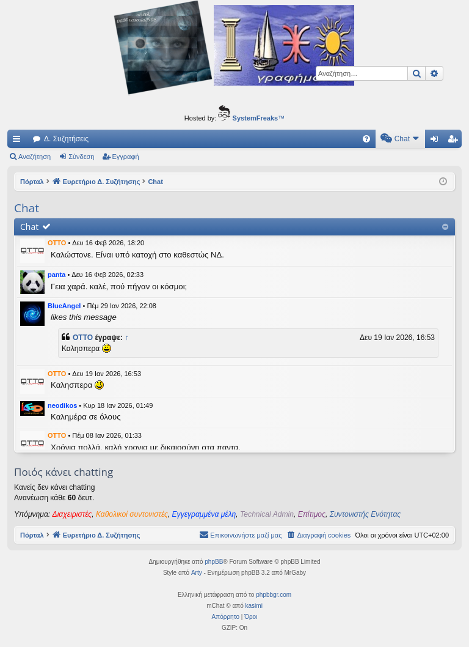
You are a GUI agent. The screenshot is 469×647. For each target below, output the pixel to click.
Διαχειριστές (72, 514)
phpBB (214, 561)
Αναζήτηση (34, 156)
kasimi (254, 605)
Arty (196, 572)
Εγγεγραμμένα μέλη (204, 514)
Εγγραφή (125, 156)
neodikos (62, 405)
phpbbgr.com (273, 594)
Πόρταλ (32, 181)
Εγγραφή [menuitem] (455, 141)
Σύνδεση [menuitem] (437, 141)
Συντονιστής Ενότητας (365, 514)
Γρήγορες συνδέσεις (19, 141)
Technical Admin (267, 514)
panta (56, 274)
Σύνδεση (81, 156)
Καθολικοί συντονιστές (132, 514)
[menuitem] (262, 139)
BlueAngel (64, 305)
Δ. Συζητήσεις (66, 139)
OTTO (57, 242)
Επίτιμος (311, 514)
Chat (29, 226)
